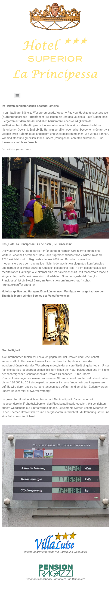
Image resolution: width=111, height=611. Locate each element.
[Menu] (17, 95)
